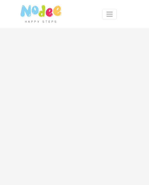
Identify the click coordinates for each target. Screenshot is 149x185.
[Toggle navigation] (109, 14)
